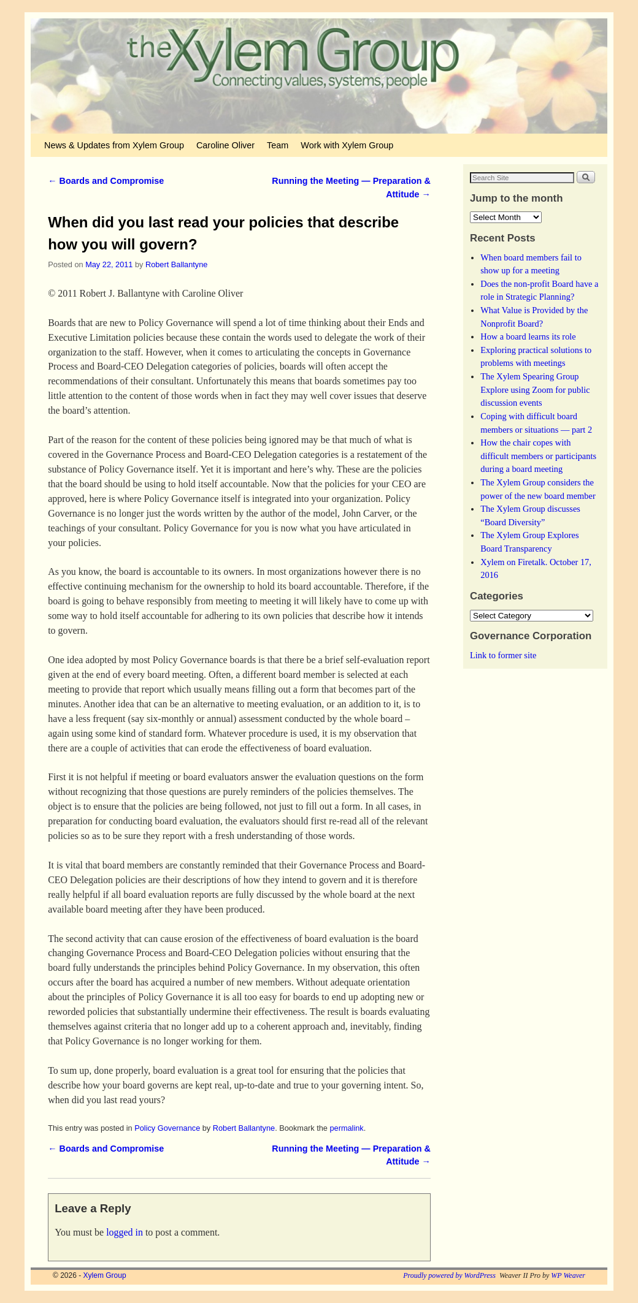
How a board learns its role (527, 336)
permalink (346, 1128)
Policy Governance (167, 1128)
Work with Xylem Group (347, 145)
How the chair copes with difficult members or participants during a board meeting (538, 456)
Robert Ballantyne (176, 264)
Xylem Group (104, 1275)
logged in (124, 1232)
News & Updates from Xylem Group (114, 145)
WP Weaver (568, 1275)
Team (277, 145)
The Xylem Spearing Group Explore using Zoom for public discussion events (535, 389)
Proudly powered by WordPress (449, 1275)
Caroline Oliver (225, 145)
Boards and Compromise (106, 181)
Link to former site (503, 655)
